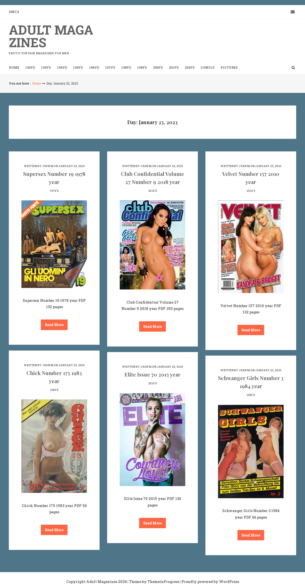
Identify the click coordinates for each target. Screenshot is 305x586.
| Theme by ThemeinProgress (153, 581)
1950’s (78, 67)
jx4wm (47, 166)
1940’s (62, 67)
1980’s (126, 67)
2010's (152, 191)
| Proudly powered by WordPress (209, 581)
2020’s (190, 67)
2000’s (158, 67)
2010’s (174, 67)
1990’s (142, 67)
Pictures (229, 67)
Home (14, 67)
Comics (208, 67)
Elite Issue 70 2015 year (152, 374)
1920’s (30, 67)
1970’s (110, 67)
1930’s (46, 67)
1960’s (94, 67)
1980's (54, 390)
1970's (54, 191)
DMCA (14, 12)
